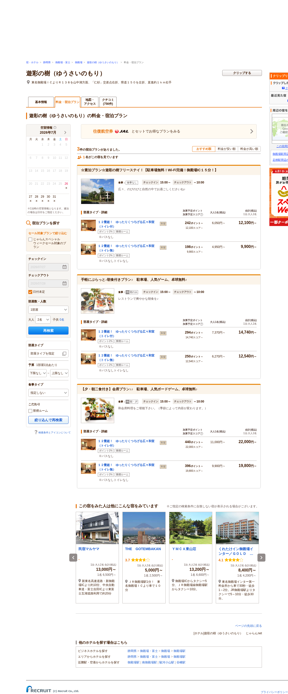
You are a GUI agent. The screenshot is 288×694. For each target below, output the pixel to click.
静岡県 (47, 62)
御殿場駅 (179, 651)
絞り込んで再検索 (48, 420)
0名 (62, 319)
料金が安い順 (227, 149)
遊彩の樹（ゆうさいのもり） (103, 62)
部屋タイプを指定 (42, 353)
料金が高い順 (249, 149)
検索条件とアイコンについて (52, 432)
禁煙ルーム (38, 411)
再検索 (48, 331)
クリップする (242, 73)
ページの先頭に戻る (248, 626)
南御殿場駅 (149, 662)
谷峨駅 (181, 662)
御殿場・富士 (62, 62)
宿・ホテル (32, 62)
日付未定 (36, 292)
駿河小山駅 (166, 662)
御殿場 (78, 62)
